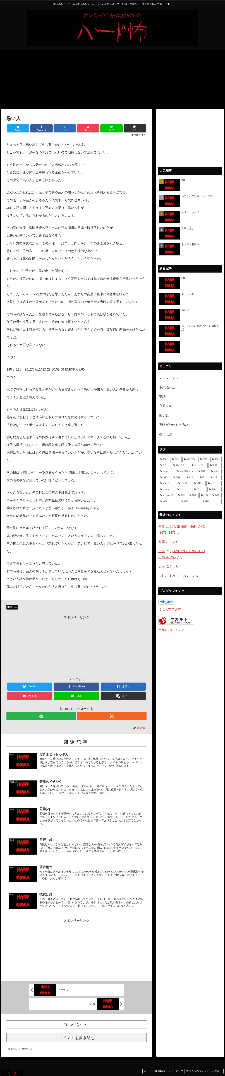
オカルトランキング (171, 629)
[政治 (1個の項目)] (216, 495)
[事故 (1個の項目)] (193, 495)
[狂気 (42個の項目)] (204, 459)
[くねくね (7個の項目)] (167, 483)
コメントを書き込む (76, 1033)
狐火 (161, 551)
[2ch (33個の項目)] (165, 465)
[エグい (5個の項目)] (214, 483)
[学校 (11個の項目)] (216, 471)
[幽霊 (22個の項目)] (215, 465)
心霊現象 (165, 406)
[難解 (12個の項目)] (203, 471)
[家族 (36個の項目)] (216, 459)
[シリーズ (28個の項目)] (199, 465)
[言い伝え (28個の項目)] (180, 465)
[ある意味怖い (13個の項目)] (186, 471)
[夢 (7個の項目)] (203, 477)
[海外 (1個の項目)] (169, 501)
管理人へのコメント (196, 1066)
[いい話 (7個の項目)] (184, 483)
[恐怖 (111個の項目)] (164, 459)
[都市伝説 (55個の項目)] (190, 459)
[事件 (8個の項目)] (178, 477)
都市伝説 (165, 434)
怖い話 (13, 607)
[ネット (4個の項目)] (167, 489)
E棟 (161, 576)
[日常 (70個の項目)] (176, 459)
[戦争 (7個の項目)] (191, 477)
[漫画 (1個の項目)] (190, 501)
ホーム (145, 1066)
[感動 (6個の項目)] (199, 483)
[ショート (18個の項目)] (167, 471)
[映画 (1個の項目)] (211, 501)
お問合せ (217, 1066)
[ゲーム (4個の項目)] (184, 489)
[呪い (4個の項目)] (200, 489)
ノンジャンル (168, 378)
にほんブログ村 (169, 609)
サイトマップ (173, 1066)
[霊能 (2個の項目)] (182, 495)
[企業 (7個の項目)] (215, 477)
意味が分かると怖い (173, 425)
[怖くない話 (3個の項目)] (167, 495)
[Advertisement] (112, 80)
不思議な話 (167, 387)
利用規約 (158, 1066)
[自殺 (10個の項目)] (165, 477)
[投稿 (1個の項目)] (204, 495)
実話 (162, 396)
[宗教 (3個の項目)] (214, 489)
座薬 (161, 526)
